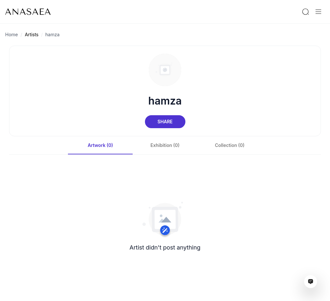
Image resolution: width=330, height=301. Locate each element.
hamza (52, 34)
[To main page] (28, 11)
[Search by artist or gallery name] (305, 11)
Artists (31, 34)
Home (11, 34)
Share (165, 121)
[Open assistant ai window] (310, 281)
